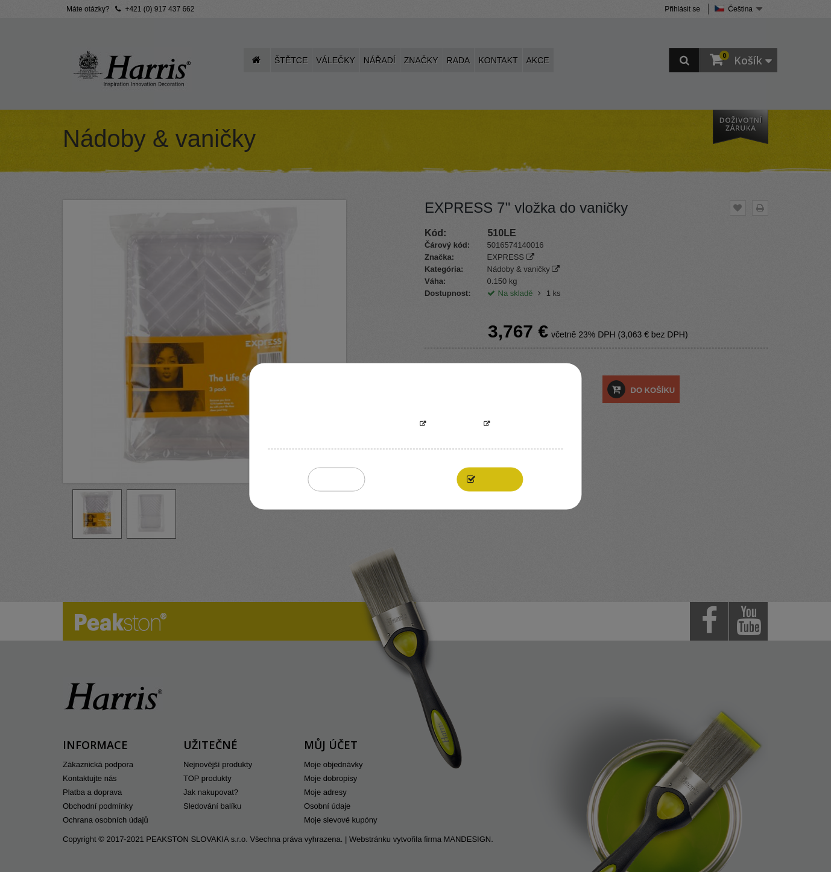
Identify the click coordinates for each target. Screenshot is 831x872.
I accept (496, 479)
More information (378, 424)
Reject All (337, 479)
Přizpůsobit (454, 424)
